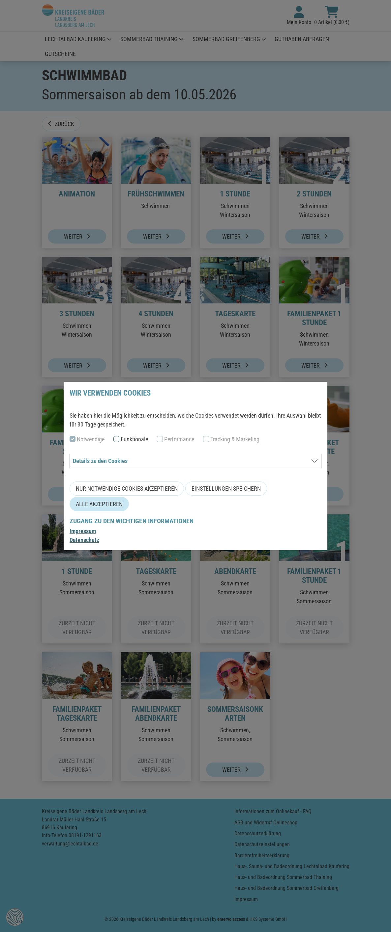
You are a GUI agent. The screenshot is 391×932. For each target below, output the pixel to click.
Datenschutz (84, 539)
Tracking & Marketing (234, 439)
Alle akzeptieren (99, 504)
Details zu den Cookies (100, 460)
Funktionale (134, 439)
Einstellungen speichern (226, 488)
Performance (179, 439)
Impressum (83, 531)
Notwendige (91, 439)
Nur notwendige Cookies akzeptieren (127, 488)
